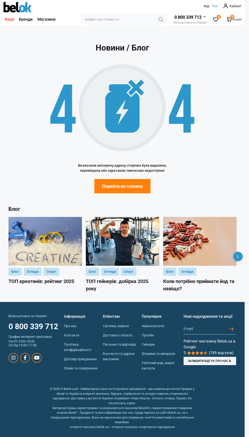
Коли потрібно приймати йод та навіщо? (198, 284)
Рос (215, 6)
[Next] (238, 256)
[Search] (161, 19)
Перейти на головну (122, 186)
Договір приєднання (80, 359)
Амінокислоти (153, 326)
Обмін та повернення (81, 368)
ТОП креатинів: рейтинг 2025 (41, 281)
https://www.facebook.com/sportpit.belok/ (25, 357)
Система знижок (116, 326)
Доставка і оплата (117, 335)
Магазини (46, 19)
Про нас (70, 326)
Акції (9, 19)
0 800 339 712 (33, 326)
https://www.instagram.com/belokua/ (13, 357)
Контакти (71, 335)
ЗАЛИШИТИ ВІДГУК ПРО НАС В (209, 361)
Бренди (26, 19)
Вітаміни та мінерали (158, 354)
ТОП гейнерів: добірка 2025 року (117, 284)
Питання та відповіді (119, 344)
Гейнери (148, 344)
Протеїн (148, 335)
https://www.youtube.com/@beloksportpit (37, 357)
